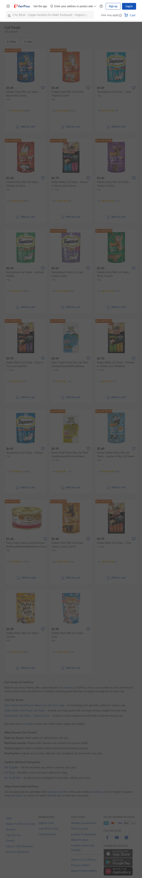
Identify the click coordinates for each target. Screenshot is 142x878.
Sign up (113, 6)
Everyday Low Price (57, 791)
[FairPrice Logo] (22, 6)
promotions (96, 791)
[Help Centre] (101, 6)
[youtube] (117, 839)
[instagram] (126, 839)
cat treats (67, 687)
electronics (17, 795)
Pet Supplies (11, 767)
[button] (120, 15)
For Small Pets (12, 777)
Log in (129, 6)
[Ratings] (18, 110)
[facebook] (107, 839)
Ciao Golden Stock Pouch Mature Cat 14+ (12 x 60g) (34, 705)
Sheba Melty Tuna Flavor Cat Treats (24, 710)
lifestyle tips (54, 795)
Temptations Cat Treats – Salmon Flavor (27, 715)
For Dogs (9, 772)
